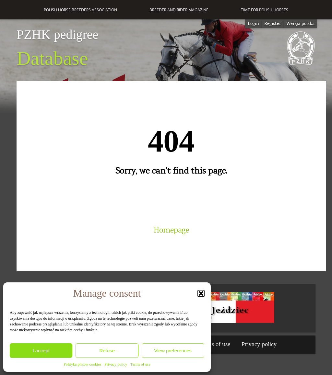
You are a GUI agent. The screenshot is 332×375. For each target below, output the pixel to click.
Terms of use (140, 364)
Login (253, 23)
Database (57, 48)
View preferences (173, 350)
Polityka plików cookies (82, 364)
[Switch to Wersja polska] (300, 23)
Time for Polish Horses (264, 10)
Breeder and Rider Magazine (178, 10)
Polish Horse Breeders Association (80, 10)
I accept (41, 350)
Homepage (171, 230)
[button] (201, 293)
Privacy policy (115, 364)
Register (272, 23)
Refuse (107, 350)
